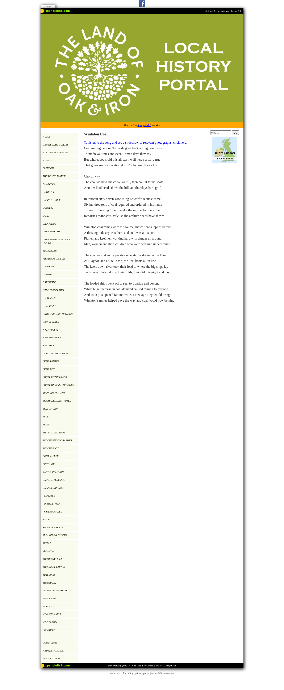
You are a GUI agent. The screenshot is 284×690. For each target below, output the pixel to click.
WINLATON (49, 606)
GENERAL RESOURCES (55, 144)
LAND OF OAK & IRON (55, 353)
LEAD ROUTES (51, 361)
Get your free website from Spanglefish (223, 11)
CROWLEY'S (49, 223)
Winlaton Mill (52, 614)
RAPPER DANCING (53, 487)
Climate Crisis (52, 200)
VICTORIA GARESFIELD (56, 590)
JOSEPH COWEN (52, 337)
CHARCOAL (49, 184)
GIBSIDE (47, 274)
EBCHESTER (50, 250)
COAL (46, 215)
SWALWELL (49, 551)
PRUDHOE (49, 464)
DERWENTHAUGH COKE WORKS (56, 241)
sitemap (114, 673)
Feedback (49, 630)
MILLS (46, 416)
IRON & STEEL (51, 321)
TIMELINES (49, 574)
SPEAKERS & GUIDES (55, 535)
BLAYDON (48, 168)
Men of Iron (50, 408)
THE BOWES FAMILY (54, 176)
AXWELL (47, 160)
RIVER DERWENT (52, 503)
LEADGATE (49, 369)
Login (48, 6)
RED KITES (49, 495)
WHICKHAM (49, 598)
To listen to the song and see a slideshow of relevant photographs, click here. (135, 142)
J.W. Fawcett (50, 329)
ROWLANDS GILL (52, 511)
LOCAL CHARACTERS (55, 377)
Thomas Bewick (53, 559)
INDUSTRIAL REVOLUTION (58, 314)
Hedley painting (53, 650)
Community (50, 642)
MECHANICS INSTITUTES (57, 400)
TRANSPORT (49, 582)
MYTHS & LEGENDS (54, 432)
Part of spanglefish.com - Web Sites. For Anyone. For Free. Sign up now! (142, 665)
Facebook (142, 3)
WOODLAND (50, 622)
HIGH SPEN (49, 298)
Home (46, 136)
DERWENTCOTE (52, 231)
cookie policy (126, 673)
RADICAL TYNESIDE (54, 479)
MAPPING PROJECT (54, 393)
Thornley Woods (54, 567)
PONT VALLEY (50, 456)
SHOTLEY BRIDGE (53, 527)
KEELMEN (48, 345)
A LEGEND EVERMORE (55, 152)
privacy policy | (143, 673)
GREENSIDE (49, 282)
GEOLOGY (48, 266)
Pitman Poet (51, 448)
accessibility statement (162, 673)
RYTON (46, 519)
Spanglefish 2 (144, 125)
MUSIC (46, 424)
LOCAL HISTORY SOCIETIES (58, 385)
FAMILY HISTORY (52, 658)
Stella (47, 543)
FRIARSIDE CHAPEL (54, 258)
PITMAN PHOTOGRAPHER (57, 440)
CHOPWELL (49, 192)
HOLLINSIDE (50, 306)
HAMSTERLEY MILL (53, 290)
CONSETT (48, 207)
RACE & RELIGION (53, 472)
